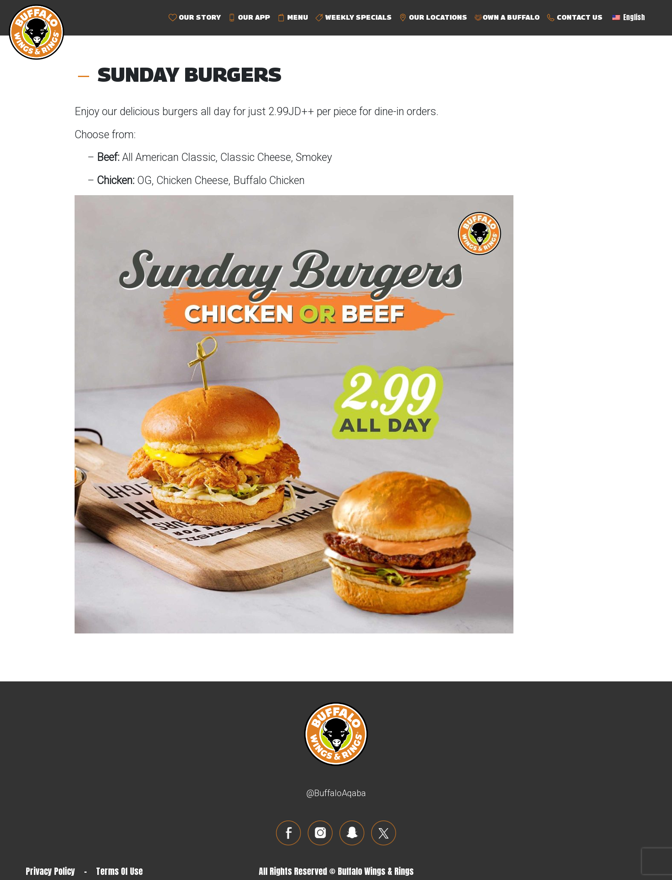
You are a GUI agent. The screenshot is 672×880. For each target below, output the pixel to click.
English (628, 17)
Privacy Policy (50, 871)
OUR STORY (194, 17)
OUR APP (249, 17)
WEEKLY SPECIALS (353, 17)
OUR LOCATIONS (433, 17)
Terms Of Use (119, 871)
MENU (292, 17)
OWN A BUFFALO (507, 17)
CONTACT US (574, 17)
